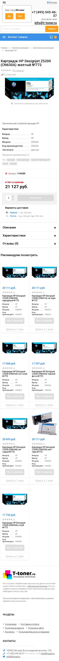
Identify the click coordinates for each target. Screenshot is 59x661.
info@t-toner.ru (46, 23)
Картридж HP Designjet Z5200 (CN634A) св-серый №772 (13, 449)
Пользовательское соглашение (34, 632)
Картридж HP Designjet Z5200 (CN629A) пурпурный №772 (13, 298)
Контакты (9, 632)
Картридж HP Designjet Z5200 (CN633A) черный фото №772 (43, 373)
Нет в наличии (15, 320)
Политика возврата (14, 628)
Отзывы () (10, 243)
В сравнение (8, 74)
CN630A (13, 164)
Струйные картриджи (20, 48)
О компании (11, 624)
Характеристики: (14, 235)
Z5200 (5, 164)
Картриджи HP (11, 51)
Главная (4, 48)
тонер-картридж (23, 160)
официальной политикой (37, 586)
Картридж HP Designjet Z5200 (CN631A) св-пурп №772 (43, 298)
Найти (51, 28)
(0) (8, 292)
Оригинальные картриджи (43, 48)
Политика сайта (36, 628)
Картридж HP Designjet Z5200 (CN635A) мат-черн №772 (43, 449)
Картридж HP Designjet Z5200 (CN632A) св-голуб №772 (14, 373)
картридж (11, 160)
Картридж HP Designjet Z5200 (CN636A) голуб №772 (13, 525)
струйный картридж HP (40, 160)
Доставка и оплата (30, 624)
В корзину (35, 197)
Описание (9, 227)
